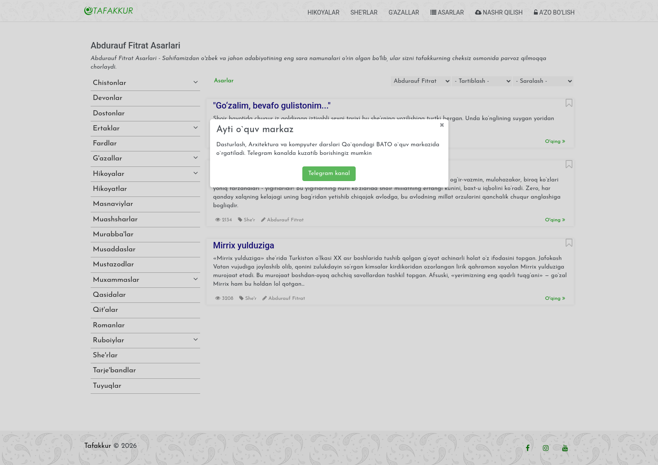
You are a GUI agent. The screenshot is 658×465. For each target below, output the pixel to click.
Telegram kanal (329, 173)
